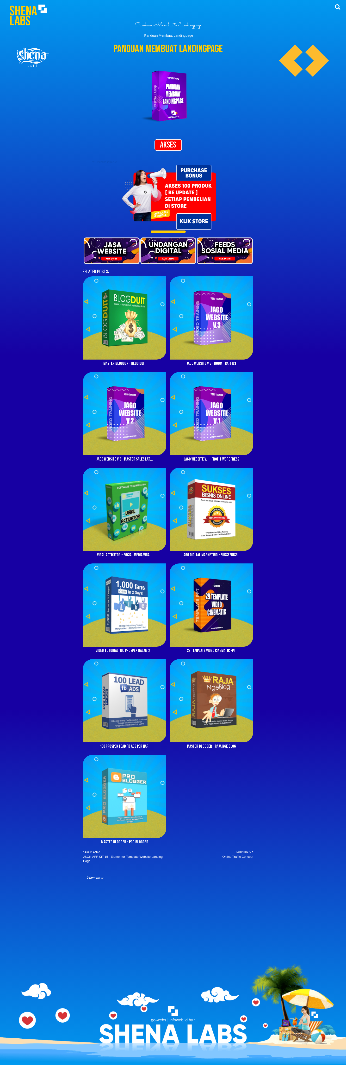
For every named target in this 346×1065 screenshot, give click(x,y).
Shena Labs (23, 16)
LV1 (93, 162)
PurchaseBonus (107, 162)
